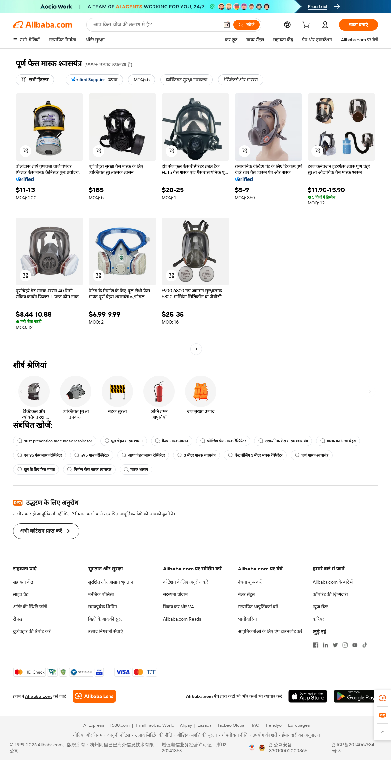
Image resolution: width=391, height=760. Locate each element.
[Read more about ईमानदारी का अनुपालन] (299, 735)
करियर (318, 619)
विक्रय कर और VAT (179, 606)
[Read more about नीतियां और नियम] (86, 735)
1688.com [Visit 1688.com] (120, 725)
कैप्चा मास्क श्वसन (171, 440)
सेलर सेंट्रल (246, 594)
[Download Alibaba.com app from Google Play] (356, 696)
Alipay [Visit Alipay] (186, 725)
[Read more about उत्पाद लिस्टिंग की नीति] (152, 735)
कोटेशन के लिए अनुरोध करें (185, 581)
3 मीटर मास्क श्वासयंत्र (196, 455)
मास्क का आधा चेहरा (338, 440)
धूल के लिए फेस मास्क (36, 469)
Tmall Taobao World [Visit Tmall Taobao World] (154, 725)
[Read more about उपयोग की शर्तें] (263, 735)
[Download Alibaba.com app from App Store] (307, 696)
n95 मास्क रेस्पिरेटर (91, 455)
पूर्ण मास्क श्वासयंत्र (311, 455)
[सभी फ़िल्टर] (35, 79)
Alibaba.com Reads (182, 619)
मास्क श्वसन (136, 469)
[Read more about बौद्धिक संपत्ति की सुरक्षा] (195, 735)
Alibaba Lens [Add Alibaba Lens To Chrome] (38, 696)
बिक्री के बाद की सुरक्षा (106, 619)
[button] (227, 25)
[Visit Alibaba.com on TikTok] (365, 645)
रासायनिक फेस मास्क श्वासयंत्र (283, 440)
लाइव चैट (20, 594)
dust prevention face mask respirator (54, 440)
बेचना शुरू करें (250, 581)
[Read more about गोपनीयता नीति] (233, 735)
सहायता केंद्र (23, 581)
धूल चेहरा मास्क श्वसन (124, 440)
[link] (382, 698)
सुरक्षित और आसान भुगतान (110, 581)
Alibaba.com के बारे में (333, 581)
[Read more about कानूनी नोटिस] (117, 735)
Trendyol (273, 725)
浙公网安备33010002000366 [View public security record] (288, 747)
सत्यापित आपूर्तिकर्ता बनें (258, 606)
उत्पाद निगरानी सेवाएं (105, 631)
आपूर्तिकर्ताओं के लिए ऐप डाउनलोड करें (270, 631)
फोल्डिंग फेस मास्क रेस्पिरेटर (223, 440)
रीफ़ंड (17, 619)
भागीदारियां (247, 619)
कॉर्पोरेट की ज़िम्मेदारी (330, 594)
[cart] (307, 25)
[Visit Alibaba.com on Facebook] (316, 645)
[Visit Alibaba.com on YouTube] (355, 645)
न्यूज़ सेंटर (320, 606)
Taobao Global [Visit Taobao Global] (231, 725)
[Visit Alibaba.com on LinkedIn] (325, 645)
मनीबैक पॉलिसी (101, 594)
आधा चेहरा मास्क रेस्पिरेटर (143, 455)
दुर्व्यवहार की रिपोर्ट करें (32, 631)
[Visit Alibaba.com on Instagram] (345, 645)
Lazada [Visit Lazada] (204, 725)
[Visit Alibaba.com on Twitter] (335, 645)
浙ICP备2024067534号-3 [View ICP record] (353, 747)
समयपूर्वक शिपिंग (102, 606)
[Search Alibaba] (155, 24)
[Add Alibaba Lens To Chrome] (94, 696)
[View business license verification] (252, 747)
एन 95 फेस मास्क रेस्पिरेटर (39, 455)
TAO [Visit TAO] (255, 725)
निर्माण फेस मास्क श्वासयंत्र (89, 469)
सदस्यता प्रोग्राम (175, 594)
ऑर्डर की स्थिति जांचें (30, 606)
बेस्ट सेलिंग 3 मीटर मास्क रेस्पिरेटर (255, 455)
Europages (299, 725)
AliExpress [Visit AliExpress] (93, 725)
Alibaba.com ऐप (202, 696)
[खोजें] (246, 25)
